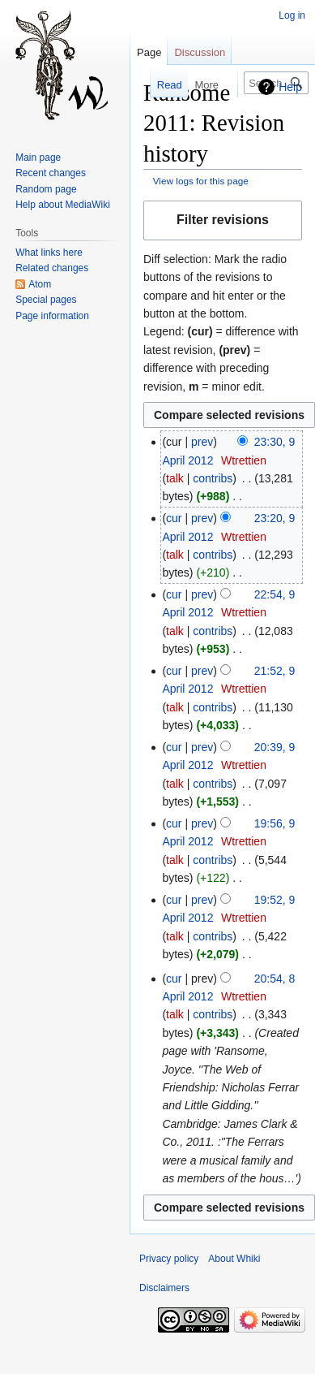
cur (173, 518)
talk (175, 478)
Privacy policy (168, 1258)
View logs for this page (201, 180)
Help (290, 86)
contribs (212, 478)
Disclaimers (164, 1288)
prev (202, 441)
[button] (222, 220)
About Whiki (234, 1258)
